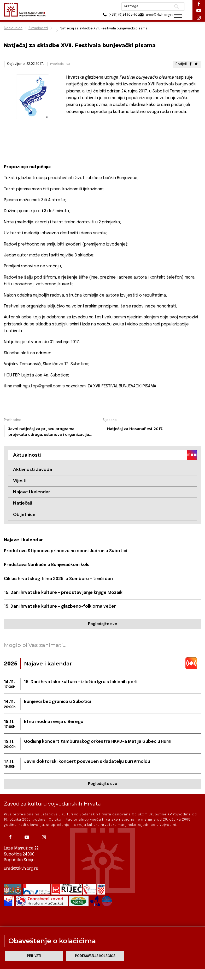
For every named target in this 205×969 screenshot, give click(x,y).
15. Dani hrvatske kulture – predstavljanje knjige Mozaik (63, 593)
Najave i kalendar (31, 491)
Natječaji (22, 503)
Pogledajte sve (102, 624)
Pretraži (174, 6)
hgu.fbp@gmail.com (42, 386)
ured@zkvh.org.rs (21, 868)
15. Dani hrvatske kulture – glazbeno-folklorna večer (60, 607)
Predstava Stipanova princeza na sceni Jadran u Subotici (65, 551)
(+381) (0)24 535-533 (113, 15)
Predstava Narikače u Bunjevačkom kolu (47, 565)
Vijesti (19, 480)
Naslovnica (13, 28)
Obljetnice (24, 514)
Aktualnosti (38, 28)
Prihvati (34, 956)
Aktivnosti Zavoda (32, 469)
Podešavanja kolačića (95, 956)
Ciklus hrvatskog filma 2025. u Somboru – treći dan (58, 579)
